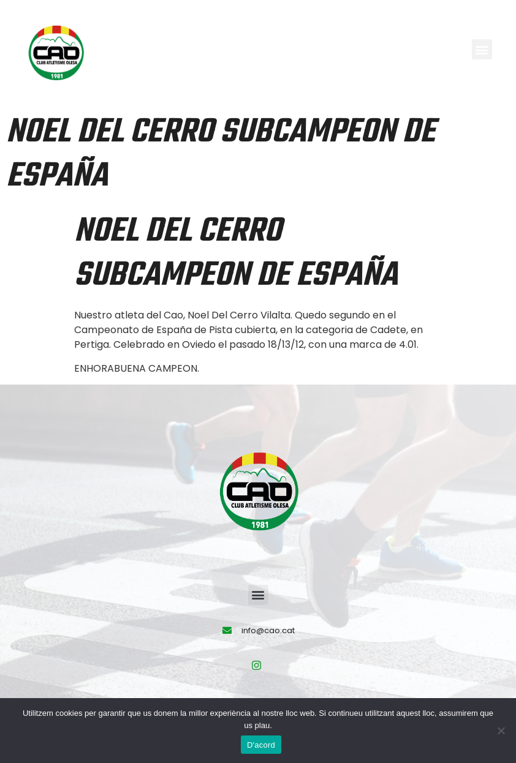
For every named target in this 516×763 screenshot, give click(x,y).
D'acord (261, 745)
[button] (482, 49)
